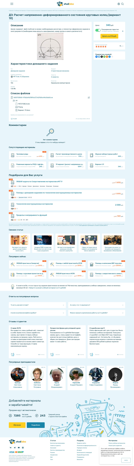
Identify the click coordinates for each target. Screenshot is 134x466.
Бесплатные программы (57, 443)
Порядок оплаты (82, 448)
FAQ (51, 457)
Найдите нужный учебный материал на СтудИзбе (47, 288)
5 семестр (55, 77)
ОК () (126, 460)
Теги (51, 459)
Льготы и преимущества (57, 450)
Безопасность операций (84, 452)
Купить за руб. (109, 36)
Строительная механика (60, 71)
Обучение (17, 425)
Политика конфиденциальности (86, 445)
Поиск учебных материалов (117, 443)
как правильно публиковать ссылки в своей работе (93, 225)
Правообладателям (83, 455)
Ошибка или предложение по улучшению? (22, 115)
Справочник (54, 455)
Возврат (79, 450)
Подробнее (35, 425)
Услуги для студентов (115, 445)
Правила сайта (81, 443)
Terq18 (14, 119)
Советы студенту (55, 445)
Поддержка (80, 457)
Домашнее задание (18, 71)
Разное (52, 452)
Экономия (53, 448)
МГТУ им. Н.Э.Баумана (20, 77)
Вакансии (80, 459)
